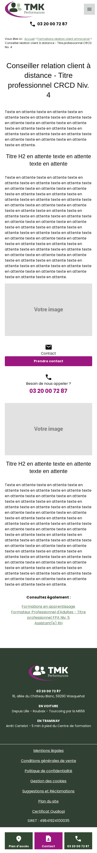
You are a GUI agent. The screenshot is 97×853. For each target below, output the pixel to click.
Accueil (29, 39)
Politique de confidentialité (48, 771)
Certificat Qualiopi (48, 811)
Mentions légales (48, 750)
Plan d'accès (19, 846)
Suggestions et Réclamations (48, 791)
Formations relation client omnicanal (63, 39)
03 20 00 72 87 (52, 24)
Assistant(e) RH (48, 623)
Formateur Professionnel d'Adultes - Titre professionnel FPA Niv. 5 (48, 614)
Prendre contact (48, 361)
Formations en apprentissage (48, 606)
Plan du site (48, 801)
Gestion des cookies (48, 781)
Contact (48, 846)
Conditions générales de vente (48, 760)
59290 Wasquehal (48, 696)
